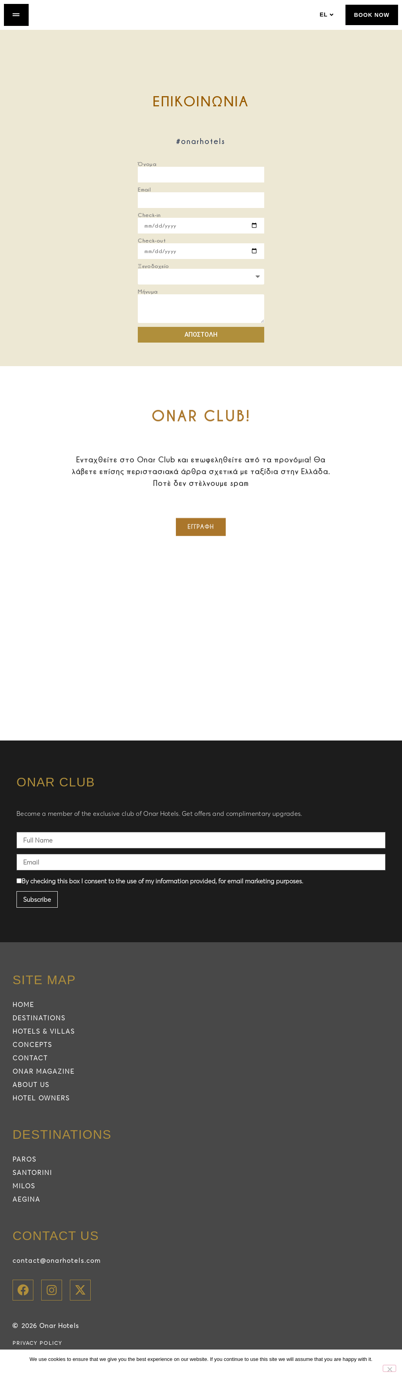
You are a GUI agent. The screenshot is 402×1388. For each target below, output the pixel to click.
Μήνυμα (147, 300)
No (216, 1374)
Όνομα (147, 172)
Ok (190, 1374)
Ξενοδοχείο (153, 274)
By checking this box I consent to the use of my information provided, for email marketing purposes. (159, 890)
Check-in (149, 223)
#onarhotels (200, 150)
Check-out (152, 249)
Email (144, 198)
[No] (389, 1368)
